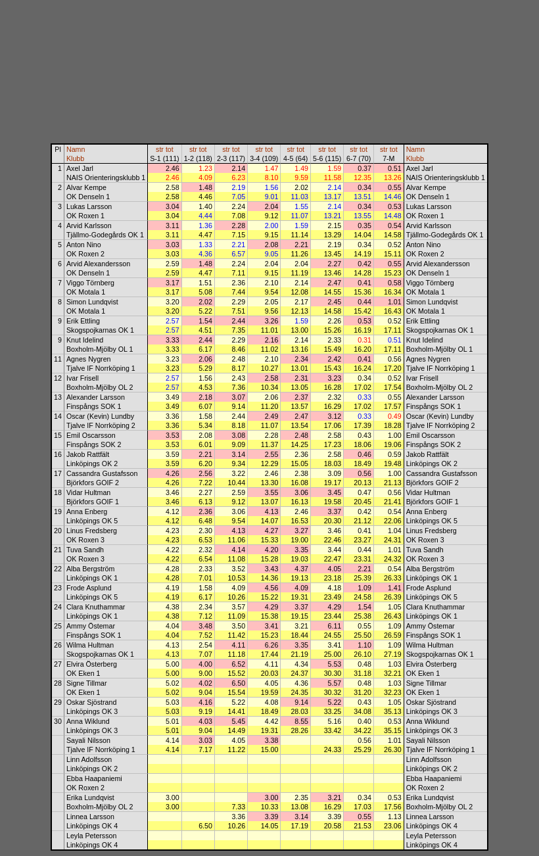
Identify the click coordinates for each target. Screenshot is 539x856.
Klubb (75, 158)
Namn (75, 149)
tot (170, 149)
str (160, 149)
